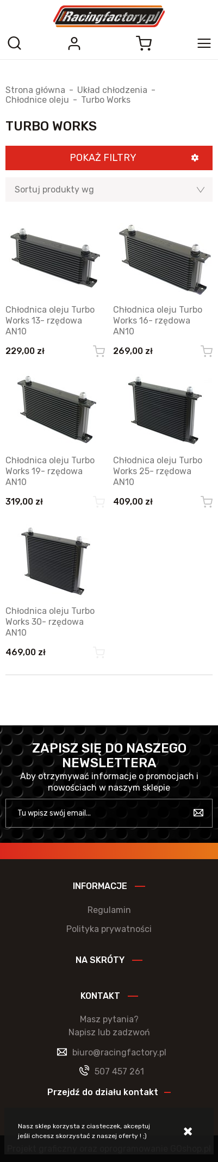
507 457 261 (119, 1071)
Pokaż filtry (103, 158)
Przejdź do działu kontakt (102, 1092)
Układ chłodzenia (112, 90)
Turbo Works (105, 100)
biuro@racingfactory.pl (119, 1052)
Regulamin (109, 910)
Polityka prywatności (109, 929)
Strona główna (35, 90)
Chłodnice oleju (37, 100)
